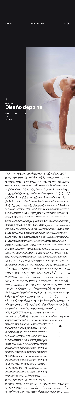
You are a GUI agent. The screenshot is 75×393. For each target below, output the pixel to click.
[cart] (68, 23)
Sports (9, 103)
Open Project (8, 119)
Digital (6, 103)
